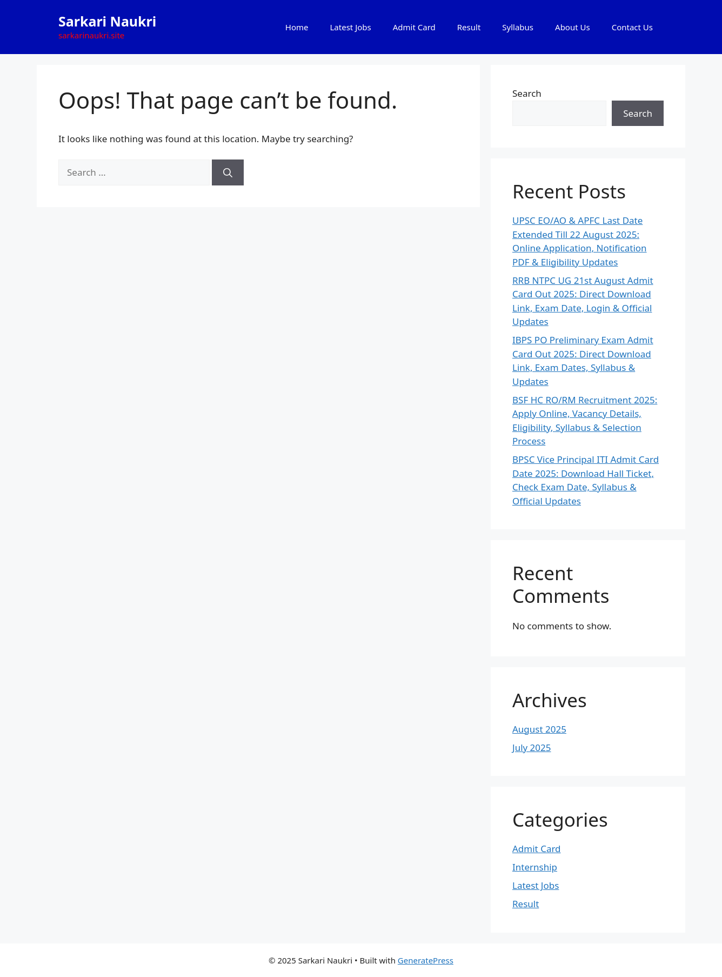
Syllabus (517, 27)
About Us (572, 27)
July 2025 (531, 747)
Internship (534, 867)
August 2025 (539, 729)
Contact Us (632, 27)
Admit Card (414, 27)
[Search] (228, 172)
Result (469, 27)
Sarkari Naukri (107, 21)
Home (297, 27)
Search (527, 93)
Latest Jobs (350, 27)
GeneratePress (425, 960)
